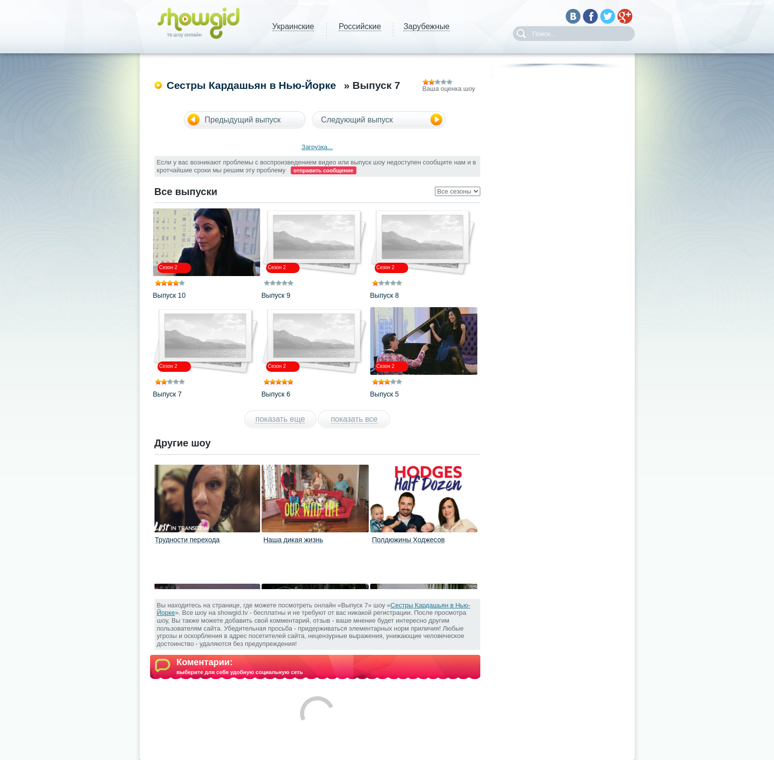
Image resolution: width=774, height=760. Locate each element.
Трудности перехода (187, 540)
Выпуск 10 (169, 295)
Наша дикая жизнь (293, 540)
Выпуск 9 (276, 295)
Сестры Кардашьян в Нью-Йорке (251, 85)
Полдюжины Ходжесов (408, 540)
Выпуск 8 (384, 295)
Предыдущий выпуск (243, 120)
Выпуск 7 (167, 394)
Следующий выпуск (357, 120)
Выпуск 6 (276, 394)
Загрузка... (317, 147)
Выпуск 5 (384, 394)
